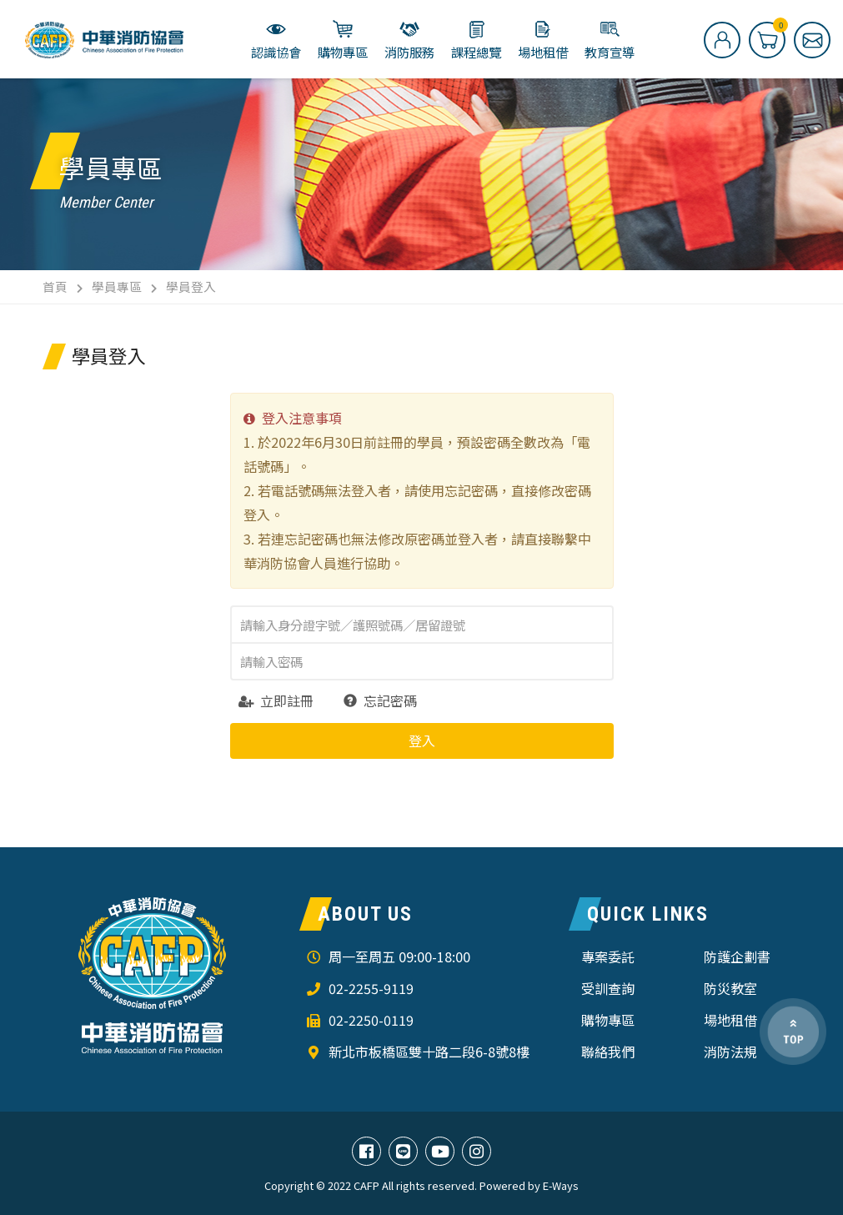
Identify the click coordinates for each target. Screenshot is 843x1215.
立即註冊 (276, 700)
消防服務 (409, 40)
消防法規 (730, 1052)
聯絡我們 (608, 1052)
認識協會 (276, 40)
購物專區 (343, 40)
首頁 (55, 286)
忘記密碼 (380, 700)
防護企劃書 (737, 956)
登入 (422, 741)
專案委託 (608, 956)
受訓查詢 (608, 988)
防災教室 (730, 988)
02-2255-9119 (371, 988)
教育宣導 (610, 40)
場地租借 (543, 40)
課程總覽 (476, 40)
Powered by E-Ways (529, 1185)
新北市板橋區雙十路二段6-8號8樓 (429, 1052)
